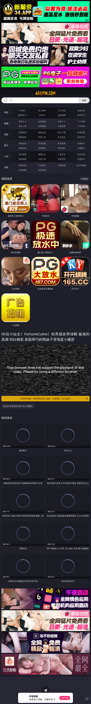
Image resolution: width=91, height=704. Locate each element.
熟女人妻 (22, 126)
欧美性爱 (81, 132)
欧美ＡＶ (62, 121)
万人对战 (62, 110)
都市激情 (22, 154)
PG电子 (22, 110)
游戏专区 (81, 110)
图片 (6, 145)
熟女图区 (62, 148)
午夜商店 (42, 165)
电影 (6, 134)
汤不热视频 (81, 165)
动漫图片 (81, 143)
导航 (6, 167)
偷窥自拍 (22, 143)
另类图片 (81, 148)
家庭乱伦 (42, 154)
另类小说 (42, 159)
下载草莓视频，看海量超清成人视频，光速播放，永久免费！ (54, 398)
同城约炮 (22, 165)
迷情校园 (22, 159)
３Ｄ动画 (81, 121)
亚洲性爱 (22, 132)
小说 (6, 156)
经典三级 (42, 137)
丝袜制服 (42, 126)
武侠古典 (81, 154)
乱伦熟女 (62, 137)
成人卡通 (62, 132)
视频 (6, 123)
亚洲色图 (42, 143)
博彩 (6, 112)
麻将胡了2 (22, 115)
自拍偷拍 (42, 121)
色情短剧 (42, 170)
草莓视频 (62, 165)
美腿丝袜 (22, 148)
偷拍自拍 (42, 132)
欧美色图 (62, 143)
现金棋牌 (62, 115)
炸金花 (42, 115)
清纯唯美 (42, 148)
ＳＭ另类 (81, 126)
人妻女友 (62, 154)
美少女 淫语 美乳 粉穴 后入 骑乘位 (18, 406)
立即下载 (65, 698)
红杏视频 (22, 170)
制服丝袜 (22, 137)
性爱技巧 (81, 159)
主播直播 (62, 126)
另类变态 (81, 137)
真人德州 (42, 110)
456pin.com (45, 93)
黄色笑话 (62, 159)
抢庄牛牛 (81, 115)
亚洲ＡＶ (22, 121)
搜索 (84, 100)
